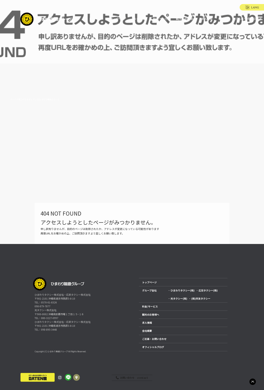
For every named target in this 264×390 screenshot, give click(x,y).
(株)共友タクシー (200, 298)
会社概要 (224, 18)
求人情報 (207, 18)
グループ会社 (139, 18)
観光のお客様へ (185, 18)
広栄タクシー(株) (208, 290)
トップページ (118, 18)
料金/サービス (161, 18)
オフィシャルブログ (153, 347)
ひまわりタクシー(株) (183, 290)
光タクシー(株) (179, 298)
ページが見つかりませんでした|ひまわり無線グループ (34, 99)
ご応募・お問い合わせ (248, 18)
